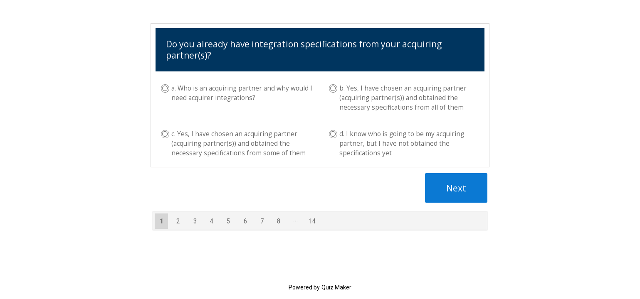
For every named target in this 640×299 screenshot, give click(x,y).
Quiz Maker (336, 287)
